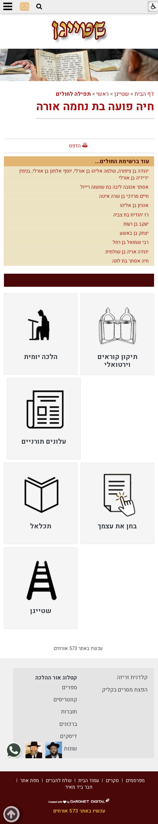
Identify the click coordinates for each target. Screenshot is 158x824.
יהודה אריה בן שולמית (127, 251)
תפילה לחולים (73, 94)
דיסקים (68, 736)
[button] (39, 6)
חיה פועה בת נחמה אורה (95, 106)
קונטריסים (65, 699)
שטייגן (121, 94)
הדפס (75, 145)
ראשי (102, 94)
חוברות (69, 712)
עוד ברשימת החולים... (122, 161)
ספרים (69, 687)
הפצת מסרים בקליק (125, 690)
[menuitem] (117, 334)
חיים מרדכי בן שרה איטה (124, 196)
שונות (70, 749)
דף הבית (144, 94)
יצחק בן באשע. (134, 233)
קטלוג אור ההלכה (56, 678)
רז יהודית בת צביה (131, 214)
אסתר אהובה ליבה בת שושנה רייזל (114, 187)
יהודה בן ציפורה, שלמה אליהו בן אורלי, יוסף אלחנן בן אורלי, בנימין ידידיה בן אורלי (84, 174)
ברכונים (68, 724)
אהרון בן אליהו (134, 205)
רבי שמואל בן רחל (131, 242)
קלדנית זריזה (132, 677)
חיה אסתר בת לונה (130, 261)
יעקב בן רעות (136, 224)
